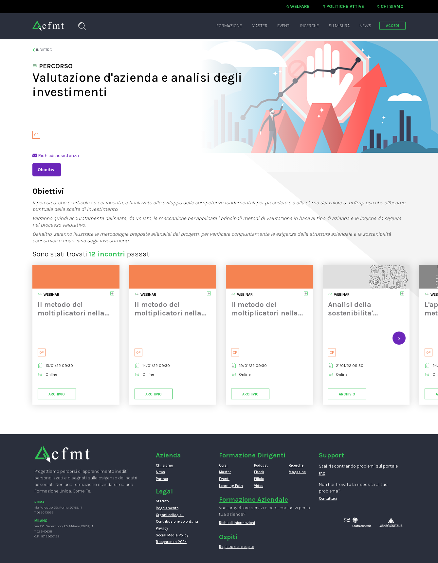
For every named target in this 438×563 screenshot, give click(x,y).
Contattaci (328, 498)
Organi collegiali (170, 515)
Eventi (283, 26)
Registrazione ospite (236, 547)
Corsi (223, 465)
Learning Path (231, 486)
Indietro (42, 50)
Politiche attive (345, 6)
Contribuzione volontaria (177, 521)
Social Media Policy (172, 535)
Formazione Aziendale (253, 499)
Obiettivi (47, 169)
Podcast (261, 465)
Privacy (162, 528)
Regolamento (167, 508)
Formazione (229, 26)
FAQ (322, 474)
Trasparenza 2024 (171, 542)
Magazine (297, 472)
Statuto (162, 501)
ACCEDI (392, 26)
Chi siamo (392, 6)
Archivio (56, 394)
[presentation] (399, 338)
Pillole (259, 479)
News (365, 26)
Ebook (259, 472)
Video (258, 486)
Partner (162, 479)
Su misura (339, 26)
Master (259, 26)
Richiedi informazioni (237, 523)
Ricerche (309, 26)
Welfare (300, 6)
